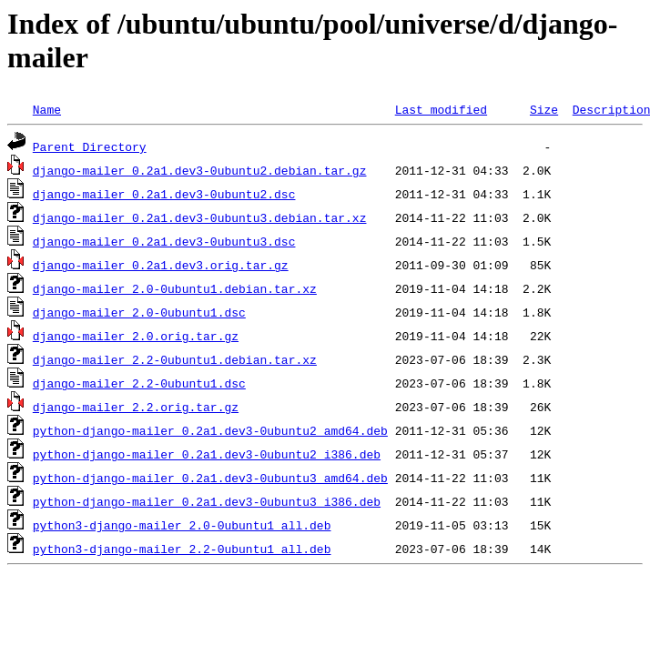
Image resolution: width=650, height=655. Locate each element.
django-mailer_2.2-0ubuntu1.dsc (139, 383)
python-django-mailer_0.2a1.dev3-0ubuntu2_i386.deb (207, 454)
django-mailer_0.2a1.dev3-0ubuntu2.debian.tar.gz (200, 170)
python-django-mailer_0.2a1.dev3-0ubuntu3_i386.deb (207, 501)
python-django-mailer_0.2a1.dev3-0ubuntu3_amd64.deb (210, 477)
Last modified (441, 109)
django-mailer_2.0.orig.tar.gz (136, 336)
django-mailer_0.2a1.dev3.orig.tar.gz (161, 265)
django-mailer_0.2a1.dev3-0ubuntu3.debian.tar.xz (200, 217)
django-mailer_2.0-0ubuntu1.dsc (139, 312)
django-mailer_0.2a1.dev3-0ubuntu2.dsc (164, 194)
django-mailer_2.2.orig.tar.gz (136, 406)
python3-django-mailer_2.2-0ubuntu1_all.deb (182, 548)
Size (544, 109)
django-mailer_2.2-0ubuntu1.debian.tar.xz (175, 359)
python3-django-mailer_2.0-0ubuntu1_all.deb (182, 525)
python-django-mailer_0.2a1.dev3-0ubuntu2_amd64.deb (210, 430)
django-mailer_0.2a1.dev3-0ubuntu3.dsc (164, 241)
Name (47, 109)
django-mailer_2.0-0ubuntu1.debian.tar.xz (175, 288)
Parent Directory (90, 146)
